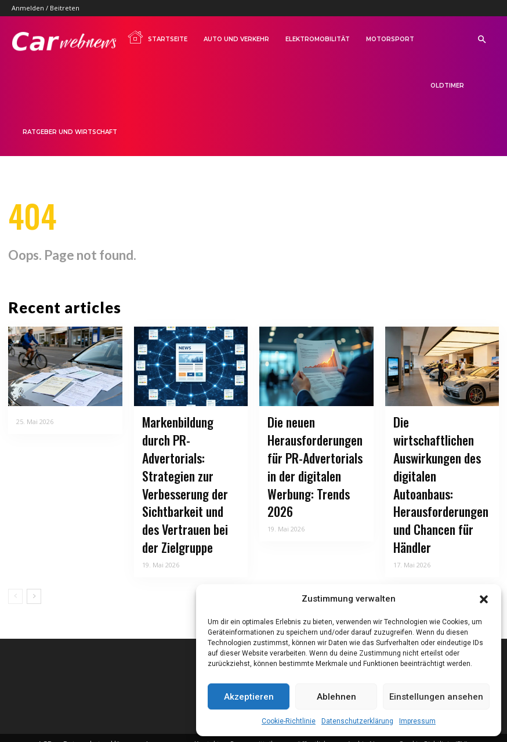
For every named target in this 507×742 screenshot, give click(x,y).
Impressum (417, 721)
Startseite (157, 37)
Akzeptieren (249, 697)
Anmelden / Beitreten (45, 7)
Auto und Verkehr (236, 39)
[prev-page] (15, 563)
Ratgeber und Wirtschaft (70, 132)
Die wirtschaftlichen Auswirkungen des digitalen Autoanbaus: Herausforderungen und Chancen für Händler (438, 465)
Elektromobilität (317, 39)
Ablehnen (336, 697)
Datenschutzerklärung (357, 721)
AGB (45, 711)
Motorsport (390, 39)
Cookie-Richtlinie (289, 721)
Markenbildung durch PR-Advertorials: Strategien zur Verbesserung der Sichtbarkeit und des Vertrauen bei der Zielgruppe (186, 472)
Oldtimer (447, 85)
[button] (484, 599)
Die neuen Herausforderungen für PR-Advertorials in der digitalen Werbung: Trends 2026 (315, 457)
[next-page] (34, 563)
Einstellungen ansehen (436, 697)
